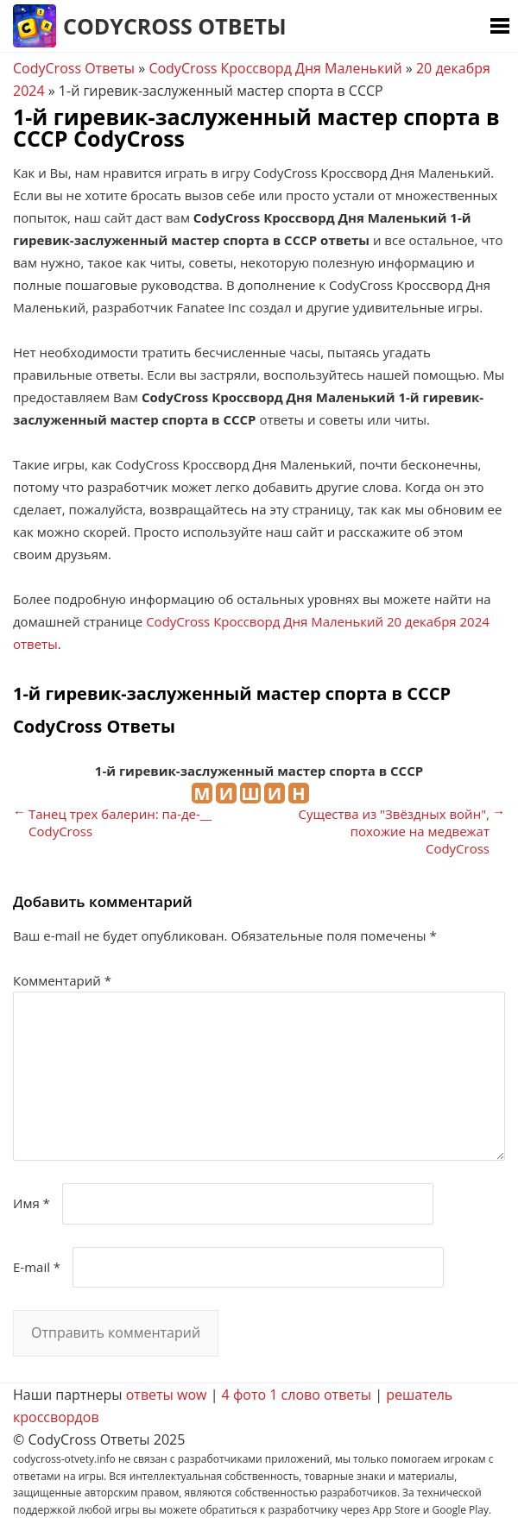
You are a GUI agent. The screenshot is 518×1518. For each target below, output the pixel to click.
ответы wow (166, 1394)
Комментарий (62, 980)
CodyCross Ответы (175, 26)
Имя (31, 1203)
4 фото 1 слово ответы (297, 1394)
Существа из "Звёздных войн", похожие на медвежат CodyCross (394, 831)
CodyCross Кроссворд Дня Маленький (274, 68)
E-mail (36, 1266)
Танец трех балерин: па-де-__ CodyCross (120, 822)
